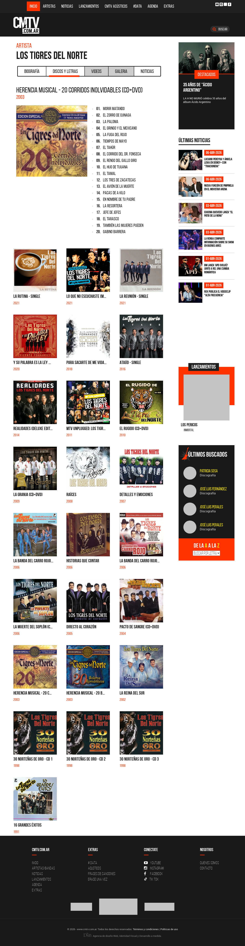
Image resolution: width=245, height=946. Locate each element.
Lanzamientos (89, 6)
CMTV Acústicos (116, 6)
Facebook (153, 874)
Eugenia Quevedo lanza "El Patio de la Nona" (218, 213)
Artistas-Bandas (43, 868)
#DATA (137, 6)
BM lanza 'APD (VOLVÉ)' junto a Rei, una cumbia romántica (216, 268)
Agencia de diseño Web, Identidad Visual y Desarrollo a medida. (122, 936)
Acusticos (94, 868)
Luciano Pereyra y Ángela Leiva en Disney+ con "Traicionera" (218, 162)
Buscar (220, 29)
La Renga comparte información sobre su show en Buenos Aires (219, 242)
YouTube (152, 863)
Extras (169, 6)
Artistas (49, 6)
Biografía (31, 71)
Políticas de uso (169, 929)
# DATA (92, 863)
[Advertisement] (207, 332)
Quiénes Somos (209, 863)
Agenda (153, 6)
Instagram (154, 868)
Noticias (67, 6)
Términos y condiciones (146, 929)
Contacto (206, 868)
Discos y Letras (64, 73)
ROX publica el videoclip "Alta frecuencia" (217, 293)
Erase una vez (98, 879)
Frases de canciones (101, 874)
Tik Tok (151, 879)
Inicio (33, 6)
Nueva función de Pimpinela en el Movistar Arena (219, 187)
